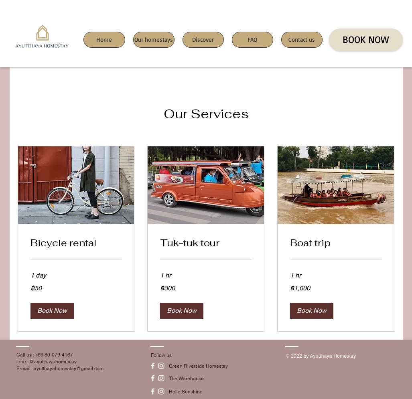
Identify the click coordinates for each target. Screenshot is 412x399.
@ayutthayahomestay (52, 362)
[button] (52, 311)
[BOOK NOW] (366, 39)
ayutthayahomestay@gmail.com (69, 368)
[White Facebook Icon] (153, 366)
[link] (76, 243)
